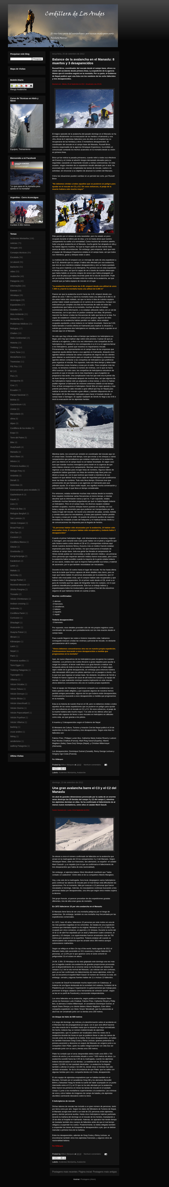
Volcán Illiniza (16, 698)
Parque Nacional (17, 395)
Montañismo (15, 357)
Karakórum (15, 561)
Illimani (13, 637)
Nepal (13, 651)
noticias (13, 243)
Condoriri (14, 537)
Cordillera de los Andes (20, 428)
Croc (12, 385)
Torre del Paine (17, 437)
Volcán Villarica (17, 722)
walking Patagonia (18, 746)
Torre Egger (15, 665)
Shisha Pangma (17, 589)
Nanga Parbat (16, 580)
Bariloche (14, 267)
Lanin (12, 646)
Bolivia (13, 400)
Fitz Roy (14, 366)
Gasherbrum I (16, 404)
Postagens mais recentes (65, 1172)
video (12, 271)
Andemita (14, 608)
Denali (13, 480)
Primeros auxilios (18, 660)
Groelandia (15, 551)
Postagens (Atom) (88, 1179)
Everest (13, 290)
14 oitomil (14, 262)
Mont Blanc (15, 456)
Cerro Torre (15, 352)
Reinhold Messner (18, 585)
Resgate (14, 248)
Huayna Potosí (17, 632)
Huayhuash (15, 447)
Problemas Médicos (19, 324)
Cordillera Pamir (17, 613)
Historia (13, 343)
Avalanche (81, 772)
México (13, 461)
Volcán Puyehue (17, 717)
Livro (12, 504)
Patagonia (14, 281)
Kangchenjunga (17, 556)
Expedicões (15, 305)
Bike (12, 442)
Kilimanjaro (15, 641)
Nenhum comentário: (93, 765)
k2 (11, 371)
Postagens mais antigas (105, 1172)
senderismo (15, 741)
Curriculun (15, 618)
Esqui (12, 433)
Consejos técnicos (18, 252)
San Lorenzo (16, 518)
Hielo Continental (18, 338)
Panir (12, 656)
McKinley (14, 575)
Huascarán (15, 627)
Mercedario (15, 414)
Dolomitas (14, 485)
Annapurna (15, 381)
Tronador (14, 594)
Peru (12, 376)
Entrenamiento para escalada (23, 490)
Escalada (14, 257)
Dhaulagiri (14, 622)
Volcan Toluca (16, 689)
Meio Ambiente (17, 314)
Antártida (14, 475)
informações (15, 286)
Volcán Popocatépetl (19, 713)
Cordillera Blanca (18, 542)
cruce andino (16, 732)
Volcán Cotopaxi (17, 523)
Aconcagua (15, 300)
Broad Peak (15, 528)
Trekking (14, 347)
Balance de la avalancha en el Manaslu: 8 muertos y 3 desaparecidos (83, 61)
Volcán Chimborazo (19, 599)
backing (13, 727)
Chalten (13, 333)
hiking (13, 736)
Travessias (15, 361)
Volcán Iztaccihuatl (18, 703)
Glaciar (13, 547)
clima (12, 418)
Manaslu (14, 452)
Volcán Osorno (17, 708)
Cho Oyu (14, 532)
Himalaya (14, 295)
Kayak (13, 499)
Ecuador (14, 390)
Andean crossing (17, 603)
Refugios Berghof (18, 513)
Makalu (13, 570)
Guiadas (14, 309)
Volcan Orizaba (17, 684)
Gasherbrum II (16, 494)
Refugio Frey (16, 471)
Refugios (14, 328)
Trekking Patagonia (19, 670)
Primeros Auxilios (18, 466)
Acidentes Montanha (67, 772)
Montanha (14, 319)
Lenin (12, 566)
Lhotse (13, 409)
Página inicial (85, 1172)
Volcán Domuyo (17, 694)
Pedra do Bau (16, 509)
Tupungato (15, 675)
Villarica (13, 679)
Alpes (12, 423)
